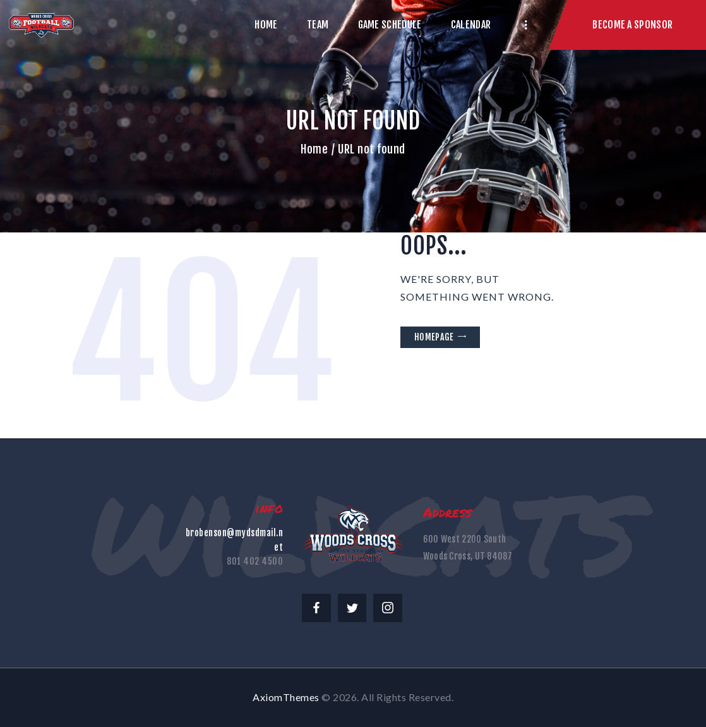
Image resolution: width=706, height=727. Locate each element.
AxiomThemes (286, 697)
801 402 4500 (255, 561)
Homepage (433, 337)
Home (314, 149)
